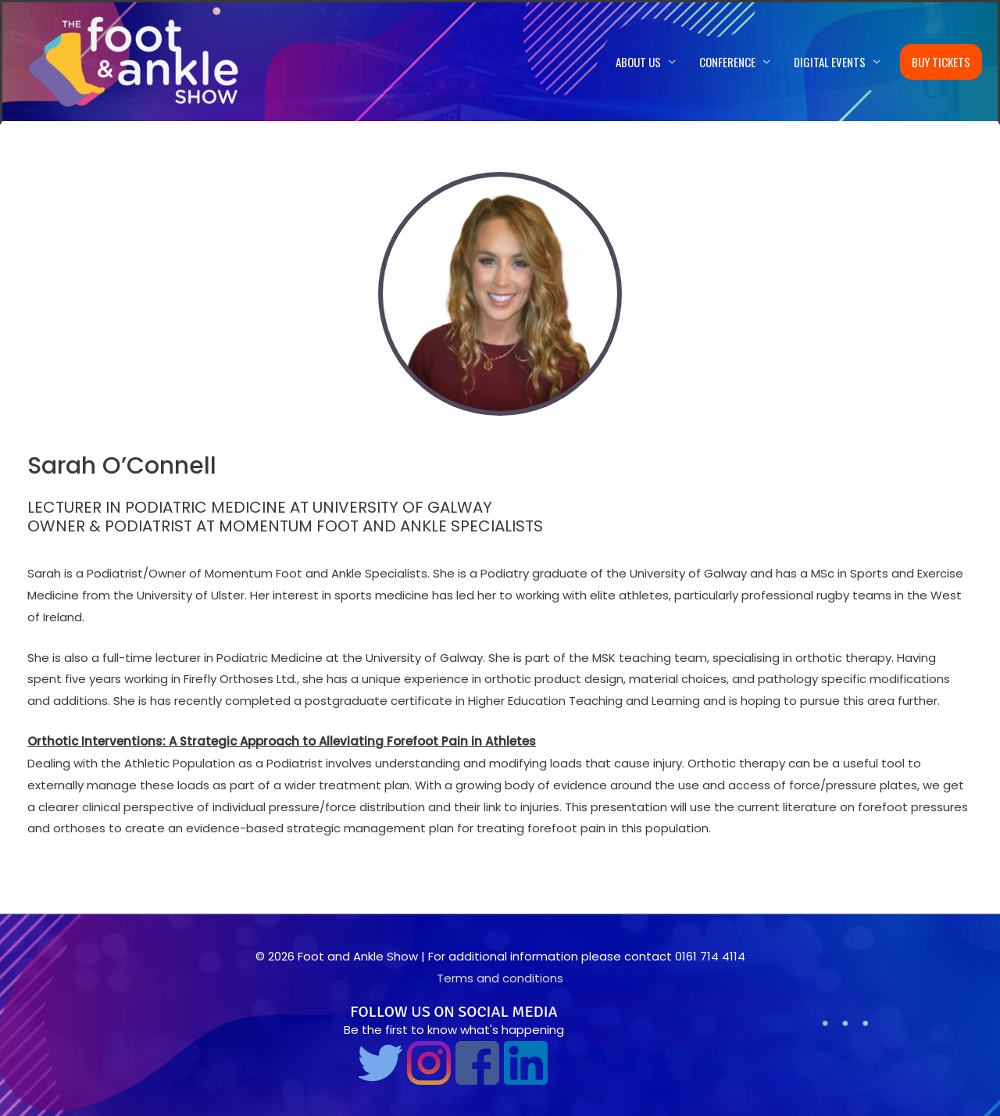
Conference (727, 61)
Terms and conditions (500, 978)
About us (638, 61)
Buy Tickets (941, 61)
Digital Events (830, 61)
